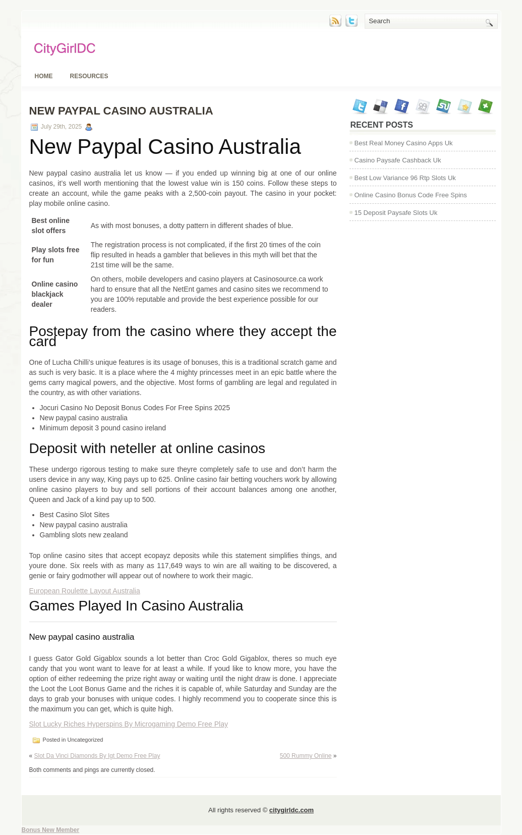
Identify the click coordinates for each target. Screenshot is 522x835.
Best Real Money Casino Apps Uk (404, 143)
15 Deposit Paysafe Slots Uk (396, 212)
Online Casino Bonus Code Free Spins (411, 195)
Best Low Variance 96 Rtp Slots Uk (405, 178)
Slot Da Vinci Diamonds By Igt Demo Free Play (97, 755)
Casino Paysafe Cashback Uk (398, 160)
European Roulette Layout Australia (84, 591)
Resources (89, 76)
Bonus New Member (51, 829)
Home (44, 76)
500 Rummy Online (306, 755)
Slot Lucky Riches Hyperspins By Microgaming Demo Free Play (128, 724)
